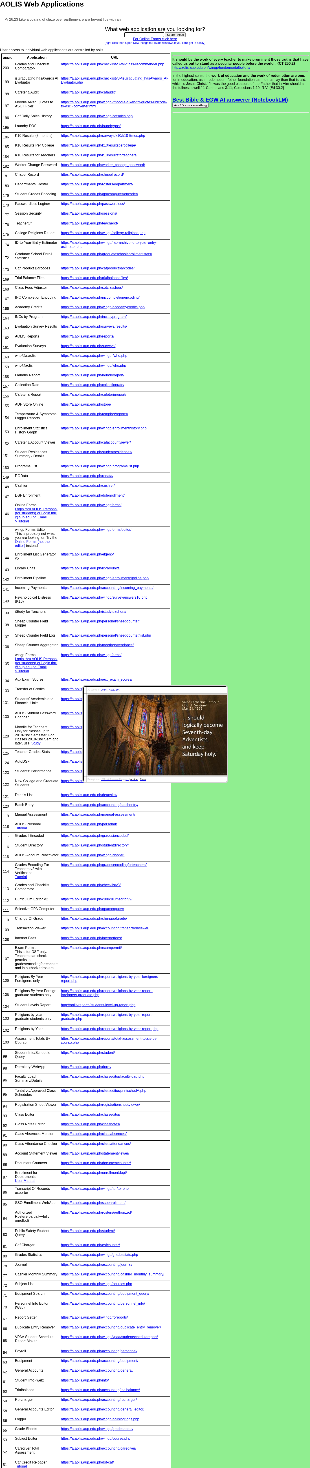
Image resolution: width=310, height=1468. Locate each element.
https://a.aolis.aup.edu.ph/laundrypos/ (91, 126)
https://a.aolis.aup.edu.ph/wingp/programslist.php (100, 466)
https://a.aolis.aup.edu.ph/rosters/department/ (97, 184)
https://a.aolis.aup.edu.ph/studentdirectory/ (95, 845)
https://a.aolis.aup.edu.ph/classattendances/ (96, 1144)
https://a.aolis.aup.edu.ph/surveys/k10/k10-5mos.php (103, 136)
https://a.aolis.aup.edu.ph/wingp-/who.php (94, 356)
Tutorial (21, 828)
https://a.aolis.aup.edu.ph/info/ (85, 1380)
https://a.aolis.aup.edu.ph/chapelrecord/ (92, 174)
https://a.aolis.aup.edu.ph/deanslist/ (89, 795)
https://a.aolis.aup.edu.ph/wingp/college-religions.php (103, 233)
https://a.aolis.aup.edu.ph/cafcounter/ (90, 1245)
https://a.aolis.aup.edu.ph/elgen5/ (87, 554)
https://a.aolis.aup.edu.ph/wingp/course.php (95, 1438)
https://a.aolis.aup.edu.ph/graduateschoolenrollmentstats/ (106, 254)
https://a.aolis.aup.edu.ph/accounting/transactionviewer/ (105, 928)
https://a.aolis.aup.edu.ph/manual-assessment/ (98, 814)
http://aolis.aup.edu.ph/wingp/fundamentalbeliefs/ (211, 67)
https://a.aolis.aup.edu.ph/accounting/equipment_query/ (105, 1293)
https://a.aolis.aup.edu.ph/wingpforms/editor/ (96, 529)
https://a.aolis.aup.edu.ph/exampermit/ (91, 948)
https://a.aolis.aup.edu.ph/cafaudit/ (88, 92)
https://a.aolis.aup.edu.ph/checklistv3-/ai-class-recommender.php (112, 64)
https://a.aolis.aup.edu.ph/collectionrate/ (92, 385)
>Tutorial (22, 521)
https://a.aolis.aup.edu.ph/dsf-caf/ (87, 1462)
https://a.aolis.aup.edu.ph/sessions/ (89, 213)
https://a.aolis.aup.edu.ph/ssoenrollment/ (93, 1203)
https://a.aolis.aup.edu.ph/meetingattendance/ (97, 645)
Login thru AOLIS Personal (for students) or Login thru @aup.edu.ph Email (36, 513)
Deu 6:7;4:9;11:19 (110, 689)
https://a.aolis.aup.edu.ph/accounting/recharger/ (99, 1399)
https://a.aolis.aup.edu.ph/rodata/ (87, 476)
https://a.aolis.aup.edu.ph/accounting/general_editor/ (103, 1409)
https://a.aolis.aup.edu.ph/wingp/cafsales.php (97, 116)
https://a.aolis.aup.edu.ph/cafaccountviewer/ (96, 442)
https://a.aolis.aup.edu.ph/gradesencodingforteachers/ (104, 865)
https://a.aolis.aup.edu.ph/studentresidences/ (96, 452)
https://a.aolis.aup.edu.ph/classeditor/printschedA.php (103, 1091)
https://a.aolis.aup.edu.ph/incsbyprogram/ (94, 317)
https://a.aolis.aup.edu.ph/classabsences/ (94, 1134)
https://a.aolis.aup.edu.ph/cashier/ (88, 485)
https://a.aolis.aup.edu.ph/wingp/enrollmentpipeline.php (105, 578)
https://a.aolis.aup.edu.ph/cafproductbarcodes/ (98, 268)
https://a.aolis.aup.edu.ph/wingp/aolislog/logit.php (100, 1419)
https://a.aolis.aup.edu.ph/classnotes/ (90, 1124)
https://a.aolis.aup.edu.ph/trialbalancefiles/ (94, 278)
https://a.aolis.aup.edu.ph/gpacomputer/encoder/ (99, 194)
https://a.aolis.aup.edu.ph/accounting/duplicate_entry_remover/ (111, 1327)
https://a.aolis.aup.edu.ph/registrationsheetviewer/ (100, 1104)
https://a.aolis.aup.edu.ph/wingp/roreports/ (94, 1317)
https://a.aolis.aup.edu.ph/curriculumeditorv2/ (96, 899)
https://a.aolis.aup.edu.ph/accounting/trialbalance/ (100, 1390)
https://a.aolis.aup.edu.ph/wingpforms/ (91, 505)
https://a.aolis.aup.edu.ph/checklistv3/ (91, 885)
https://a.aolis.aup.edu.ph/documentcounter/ (96, 1163)
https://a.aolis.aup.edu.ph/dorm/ (86, 1067)
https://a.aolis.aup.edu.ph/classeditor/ (90, 1114)
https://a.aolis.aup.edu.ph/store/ (86, 404)
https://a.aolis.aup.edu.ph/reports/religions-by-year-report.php (109, 1029)
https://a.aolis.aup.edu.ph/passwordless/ (93, 204)
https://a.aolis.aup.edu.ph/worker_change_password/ (103, 165)
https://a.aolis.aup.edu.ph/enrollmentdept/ (94, 1173)
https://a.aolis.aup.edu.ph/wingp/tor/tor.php (95, 1188)
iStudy (35, 743)
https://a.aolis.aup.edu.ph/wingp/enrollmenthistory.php (104, 428)
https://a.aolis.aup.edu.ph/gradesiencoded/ (95, 835)
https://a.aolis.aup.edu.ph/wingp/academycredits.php (103, 307)
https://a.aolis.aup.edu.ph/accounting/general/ (97, 1370)
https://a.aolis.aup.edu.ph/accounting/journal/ (96, 1264)
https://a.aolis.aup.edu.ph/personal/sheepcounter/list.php (106, 635)
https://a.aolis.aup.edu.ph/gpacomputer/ (92, 909)
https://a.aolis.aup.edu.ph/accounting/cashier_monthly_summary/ (113, 1274)
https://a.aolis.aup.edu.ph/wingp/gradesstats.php (99, 1255)
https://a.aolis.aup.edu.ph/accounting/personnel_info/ (103, 1303)
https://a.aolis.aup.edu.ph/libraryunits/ (91, 568)
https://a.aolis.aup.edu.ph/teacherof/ (89, 223)
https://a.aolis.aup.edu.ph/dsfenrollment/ (93, 495)
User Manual (25, 1181)
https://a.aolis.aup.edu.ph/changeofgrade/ (94, 918)
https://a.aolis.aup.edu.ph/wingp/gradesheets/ (97, 1429)
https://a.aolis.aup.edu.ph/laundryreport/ (92, 375)
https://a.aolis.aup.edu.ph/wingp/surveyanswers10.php (104, 597)
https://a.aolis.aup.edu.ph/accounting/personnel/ (99, 1351)
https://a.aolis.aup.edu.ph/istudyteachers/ (93, 611)
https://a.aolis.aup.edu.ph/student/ (88, 1053)
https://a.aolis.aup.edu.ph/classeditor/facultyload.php (103, 1076)
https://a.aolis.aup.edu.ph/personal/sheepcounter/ (100, 621)
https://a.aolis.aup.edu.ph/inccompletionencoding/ (100, 297)
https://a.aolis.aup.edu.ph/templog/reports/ (94, 414)
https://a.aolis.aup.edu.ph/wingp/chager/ (93, 855)
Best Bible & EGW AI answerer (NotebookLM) (230, 100)
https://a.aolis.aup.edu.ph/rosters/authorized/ (96, 1212)
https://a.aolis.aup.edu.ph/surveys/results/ (94, 326)
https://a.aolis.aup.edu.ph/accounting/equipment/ (99, 1361)
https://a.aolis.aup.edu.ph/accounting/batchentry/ (99, 805)
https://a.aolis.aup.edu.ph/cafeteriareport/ (93, 394)
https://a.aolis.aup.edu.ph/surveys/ (88, 346)
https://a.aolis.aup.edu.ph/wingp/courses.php (96, 1284)
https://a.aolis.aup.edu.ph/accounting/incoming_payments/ (107, 588)
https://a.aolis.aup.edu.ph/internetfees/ (91, 938)
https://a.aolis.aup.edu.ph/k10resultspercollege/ (98, 145)
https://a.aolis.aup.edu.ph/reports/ (87, 336)
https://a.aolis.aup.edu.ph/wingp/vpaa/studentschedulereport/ (109, 1337)
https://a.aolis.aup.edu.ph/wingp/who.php (93, 365)
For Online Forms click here (155, 40)
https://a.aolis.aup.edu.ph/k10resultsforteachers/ (99, 155)
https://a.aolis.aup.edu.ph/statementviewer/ (95, 1153)
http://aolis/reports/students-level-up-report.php (98, 1005)
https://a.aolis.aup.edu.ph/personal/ (89, 824)
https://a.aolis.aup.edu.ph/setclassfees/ (92, 287)
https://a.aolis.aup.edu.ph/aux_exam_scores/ (96, 679)
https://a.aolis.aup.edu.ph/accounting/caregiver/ (98, 1448)
